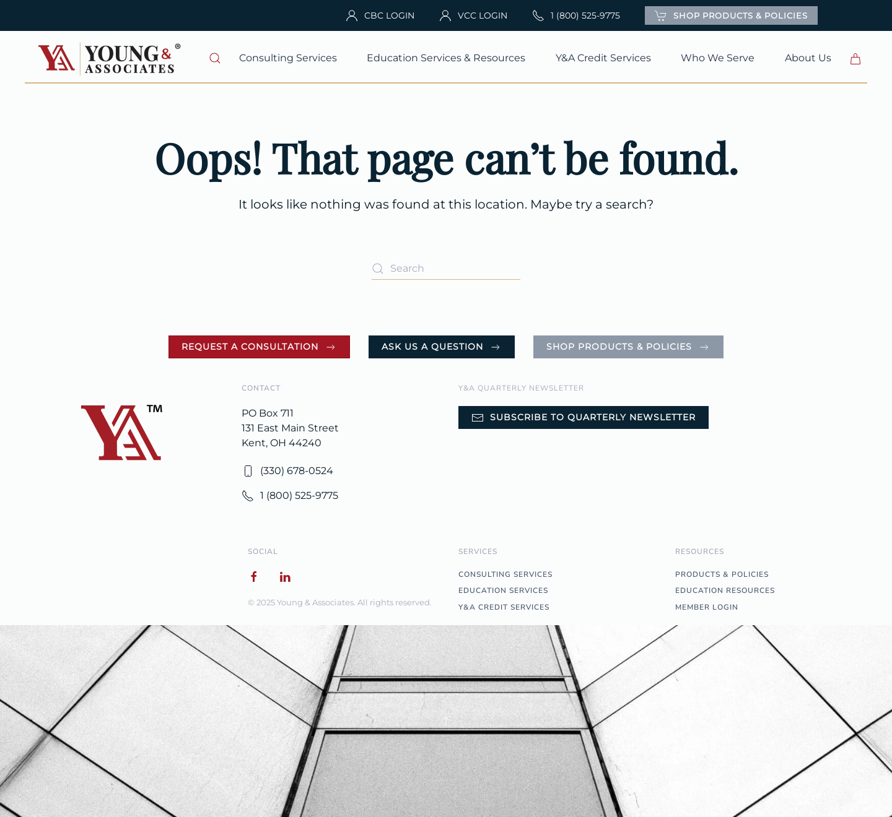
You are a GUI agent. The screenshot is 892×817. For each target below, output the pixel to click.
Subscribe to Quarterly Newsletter (583, 418)
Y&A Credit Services (603, 58)
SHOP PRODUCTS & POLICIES (731, 15)
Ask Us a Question (442, 347)
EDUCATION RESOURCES (725, 590)
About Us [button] (808, 58)
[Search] (446, 268)
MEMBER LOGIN (706, 607)
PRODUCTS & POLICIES (722, 574)
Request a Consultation (259, 347)
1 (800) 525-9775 (576, 15)
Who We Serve (717, 58)
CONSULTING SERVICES (505, 574)
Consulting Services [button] (288, 58)
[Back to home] (111, 58)
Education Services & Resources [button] (446, 58)
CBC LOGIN (380, 15)
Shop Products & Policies (628, 347)
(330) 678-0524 (287, 471)
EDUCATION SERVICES (503, 590)
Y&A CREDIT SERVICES (503, 607)
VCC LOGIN (473, 15)
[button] (215, 58)
